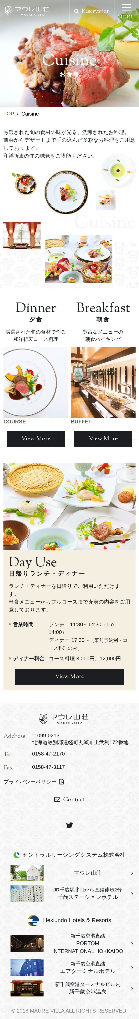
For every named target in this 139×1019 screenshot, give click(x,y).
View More (69, 676)
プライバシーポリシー (30, 782)
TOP (8, 113)
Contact (74, 800)
